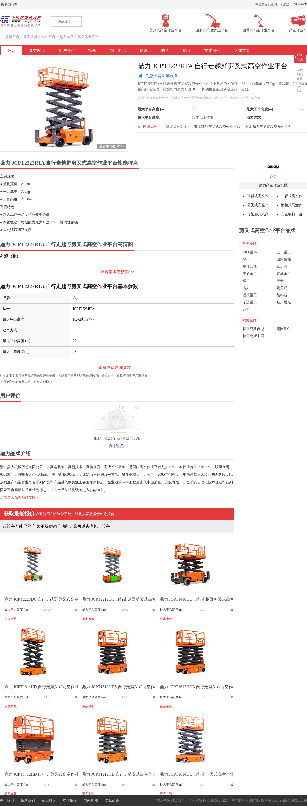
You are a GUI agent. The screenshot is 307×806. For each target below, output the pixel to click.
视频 (186, 50)
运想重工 (250, 295)
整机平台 (12, 37)
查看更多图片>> (111, 146)
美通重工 (250, 274)
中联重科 (250, 252)
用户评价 (67, 50)
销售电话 (118, 50)
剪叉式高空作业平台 (39, 37)
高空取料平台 (291, 214)
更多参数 (10, 619)
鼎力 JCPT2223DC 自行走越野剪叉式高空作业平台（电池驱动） (61, 599)
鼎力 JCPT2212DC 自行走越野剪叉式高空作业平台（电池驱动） (139, 599)
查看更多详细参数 (114, 367)
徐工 (246, 259)
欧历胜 (282, 266)
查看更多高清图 (114, 272)
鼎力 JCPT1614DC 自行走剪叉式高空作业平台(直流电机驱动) (214, 774)
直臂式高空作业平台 (260, 196)
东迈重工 (250, 302)
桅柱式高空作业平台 (294, 205)
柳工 (246, 281)
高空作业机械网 (20, 21)
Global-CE (300, 4)
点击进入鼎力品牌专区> (19, 498)
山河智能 (284, 259)
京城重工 (284, 274)
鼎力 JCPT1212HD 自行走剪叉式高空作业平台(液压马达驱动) (137, 774)
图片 (165, 50)
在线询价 (212, 50)
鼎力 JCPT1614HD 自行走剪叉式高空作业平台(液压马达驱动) (59, 687)
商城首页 (242, 50)
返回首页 (11, 4)
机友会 (285, 4)
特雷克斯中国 (253, 336)
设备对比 (300, 57)
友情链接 (70, 800)
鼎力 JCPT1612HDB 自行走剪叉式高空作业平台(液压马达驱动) (216, 687)
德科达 (282, 295)
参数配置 (37, 50)
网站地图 (91, 800)
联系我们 (27, 800)
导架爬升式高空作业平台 (260, 214)
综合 (11, 50)
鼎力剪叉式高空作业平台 (79, 37)
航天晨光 (284, 302)
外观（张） (10, 256)
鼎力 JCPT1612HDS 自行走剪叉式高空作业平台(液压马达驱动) (138, 687)
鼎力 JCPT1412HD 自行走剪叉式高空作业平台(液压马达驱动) (59, 774)
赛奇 (280, 281)
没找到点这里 (300, 74)
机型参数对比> (177, 127)
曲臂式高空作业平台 (294, 196)
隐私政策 (112, 800)
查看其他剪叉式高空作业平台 (217, 127)
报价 (92, 50)
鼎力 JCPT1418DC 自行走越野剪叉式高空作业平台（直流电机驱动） (221, 599)
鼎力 (273, 176)
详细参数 (150, 127)
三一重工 (284, 252)
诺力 (246, 288)
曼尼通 (282, 288)
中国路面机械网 (266, 4)
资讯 (143, 50)
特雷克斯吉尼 (253, 329)
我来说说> (117, 446)
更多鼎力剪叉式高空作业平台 (268, 127)
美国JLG (283, 329)
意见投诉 (49, 800)
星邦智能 (250, 266)
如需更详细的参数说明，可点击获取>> (26, 382)
